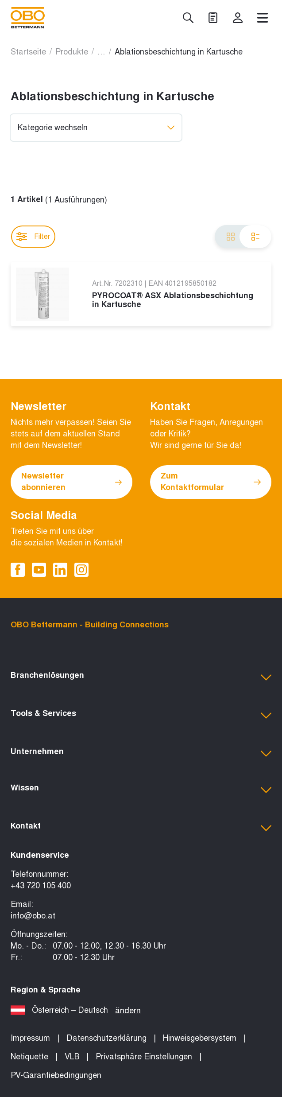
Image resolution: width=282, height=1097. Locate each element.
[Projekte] (213, 17)
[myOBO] (238, 17)
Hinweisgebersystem (199, 1038)
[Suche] (188, 17)
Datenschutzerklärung (106, 1038)
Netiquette (29, 1057)
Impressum (30, 1038)
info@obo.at (33, 916)
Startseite (28, 52)
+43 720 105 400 (41, 886)
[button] (141, 677)
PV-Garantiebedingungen (56, 1075)
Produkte (71, 52)
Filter (33, 236)
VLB (72, 1057)
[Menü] (262, 17)
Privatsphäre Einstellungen (144, 1057)
